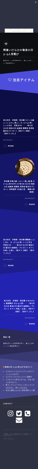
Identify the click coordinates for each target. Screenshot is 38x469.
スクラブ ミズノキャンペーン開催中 (19, 377)
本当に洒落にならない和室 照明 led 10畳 (20, 390)
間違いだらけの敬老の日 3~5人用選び (16, 434)
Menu (35, 2)
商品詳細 (11, 146)
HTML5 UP (11, 438)
